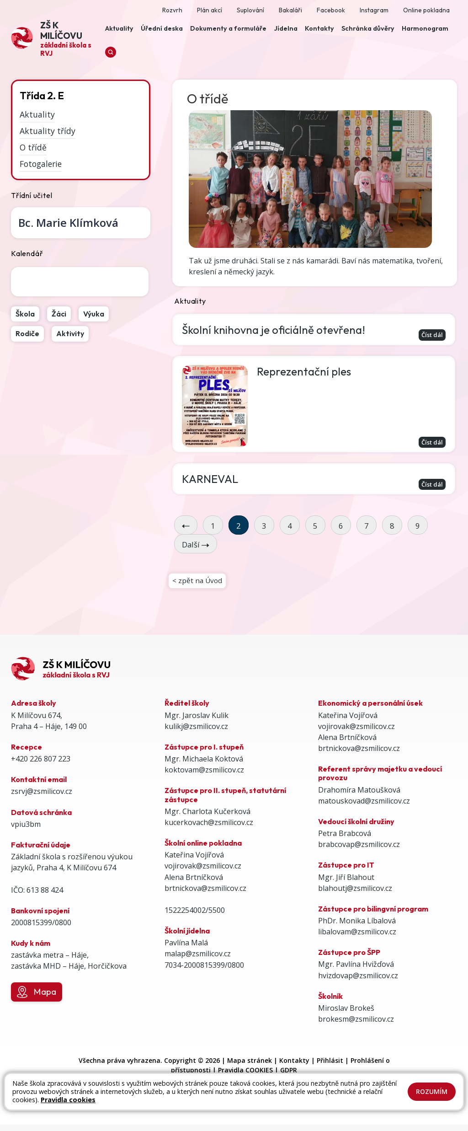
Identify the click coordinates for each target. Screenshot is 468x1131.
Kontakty (294, 1066)
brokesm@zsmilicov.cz (356, 1025)
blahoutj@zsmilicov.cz (355, 895)
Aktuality (37, 114)
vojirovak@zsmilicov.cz (203, 872)
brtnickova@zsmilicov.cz (205, 895)
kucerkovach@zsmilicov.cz (209, 829)
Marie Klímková (68, 222)
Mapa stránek (249, 1066)
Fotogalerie (41, 163)
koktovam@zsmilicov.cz (204, 776)
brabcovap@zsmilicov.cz (359, 851)
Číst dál (430, 335)
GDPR (288, 1076)
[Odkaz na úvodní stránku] (56, 38)
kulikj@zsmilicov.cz (196, 733)
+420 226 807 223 (40, 765)
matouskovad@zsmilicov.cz (364, 807)
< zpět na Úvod (197, 586)
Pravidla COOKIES (245, 1076)
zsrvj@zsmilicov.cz (41, 798)
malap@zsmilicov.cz (198, 960)
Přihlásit (330, 1066)
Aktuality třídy (47, 130)
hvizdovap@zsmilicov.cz (358, 982)
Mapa (36, 998)
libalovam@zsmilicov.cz (357, 938)
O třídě (33, 147)
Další (195, 548)
